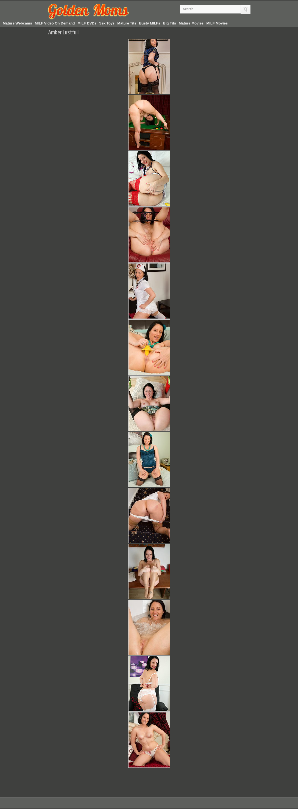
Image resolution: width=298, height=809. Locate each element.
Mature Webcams (17, 23)
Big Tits (169, 23)
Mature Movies (191, 23)
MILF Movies (217, 23)
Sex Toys (107, 23)
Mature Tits (126, 23)
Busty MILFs (149, 23)
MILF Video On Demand (55, 23)
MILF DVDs (86, 23)
